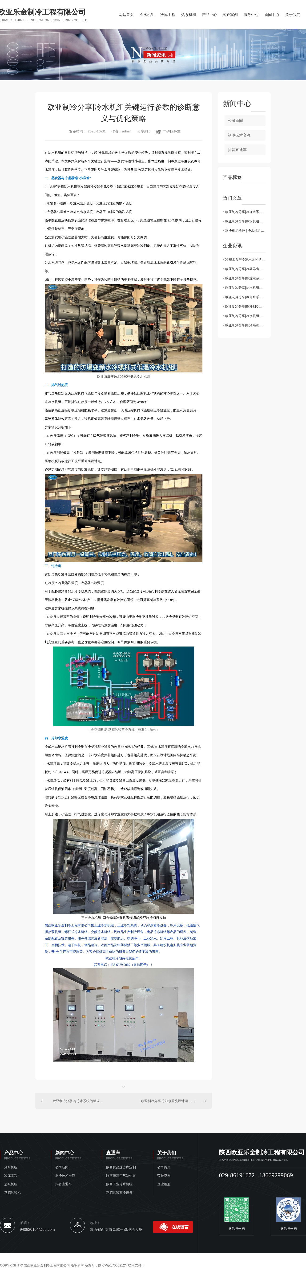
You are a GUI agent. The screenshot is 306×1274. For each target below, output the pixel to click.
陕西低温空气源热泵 (121, 1175)
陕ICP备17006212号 (113, 1265)
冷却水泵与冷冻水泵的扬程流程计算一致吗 (245, 259)
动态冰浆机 (12, 1192)
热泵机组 (188, 15)
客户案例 (230, 15)
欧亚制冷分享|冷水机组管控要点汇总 (245, 316)
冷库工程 (167, 15)
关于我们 (292, 15)
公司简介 (163, 1167)
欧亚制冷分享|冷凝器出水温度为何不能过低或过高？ (245, 269)
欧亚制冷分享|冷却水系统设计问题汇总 (169, 1101)
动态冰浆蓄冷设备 (119, 1192)
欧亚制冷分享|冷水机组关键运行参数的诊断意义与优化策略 (245, 221)
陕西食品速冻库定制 (121, 1167)
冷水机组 (147, 15)
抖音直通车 (237, 150)
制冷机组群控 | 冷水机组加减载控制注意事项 (245, 230)
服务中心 (251, 15)
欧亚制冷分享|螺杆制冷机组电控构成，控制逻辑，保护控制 (245, 306)
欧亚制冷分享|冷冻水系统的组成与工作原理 (79, 1101)
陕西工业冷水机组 (119, 1184)
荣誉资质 (163, 1175)
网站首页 (126, 15)
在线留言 (180, 1227)
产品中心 (209, 15)
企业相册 (163, 1184)
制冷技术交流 (239, 135)
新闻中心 (271, 15)
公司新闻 (235, 121)
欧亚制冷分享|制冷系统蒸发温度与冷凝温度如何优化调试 (245, 325)
